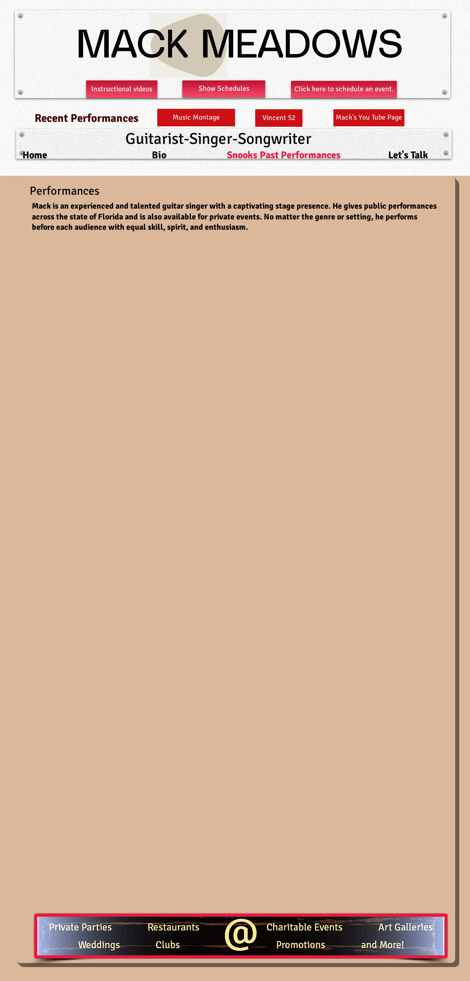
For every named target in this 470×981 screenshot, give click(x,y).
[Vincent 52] (278, 118)
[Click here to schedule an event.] (344, 89)
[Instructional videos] (121, 89)
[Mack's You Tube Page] (368, 117)
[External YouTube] (140, 309)
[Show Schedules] (223, 89)
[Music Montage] (196, 117)
